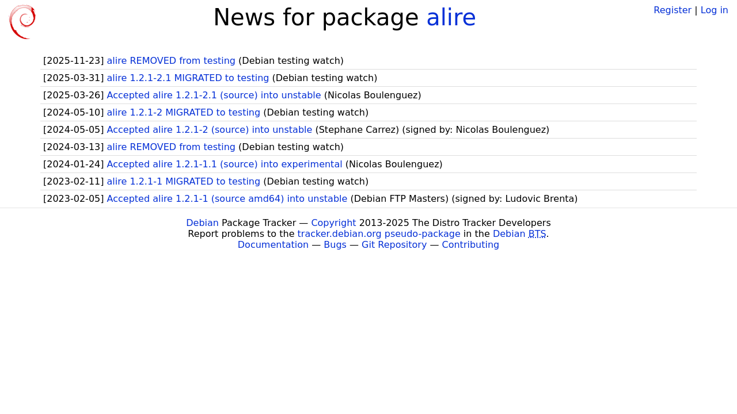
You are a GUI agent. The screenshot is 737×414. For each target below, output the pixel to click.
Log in (714, 10)
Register (673, 10)
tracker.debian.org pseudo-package (379, 233)
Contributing (471, 244)
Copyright (333, 222)
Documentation (273, 244)
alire (451, 17)
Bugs (335, 244)
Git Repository (394, 244)
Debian (202, 222)
